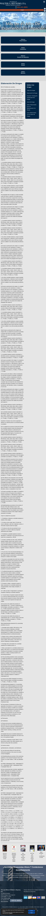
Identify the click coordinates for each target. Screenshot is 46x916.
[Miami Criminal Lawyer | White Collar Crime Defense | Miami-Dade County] (13, 5)
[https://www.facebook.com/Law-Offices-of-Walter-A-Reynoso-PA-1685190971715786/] (45, 9)
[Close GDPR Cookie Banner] (36, 909)
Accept (30, 910)
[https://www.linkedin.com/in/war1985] (45, 11)
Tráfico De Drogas (31, 90)
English (22, 9)
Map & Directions (4, 901)
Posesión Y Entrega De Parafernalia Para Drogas (32, 97)
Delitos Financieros (23, 48)
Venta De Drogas (31, 102)
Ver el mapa (16, 900)
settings (10, 913)
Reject (31, 912)
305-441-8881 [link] (22, 7)
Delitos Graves (23, 64)
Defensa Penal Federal (22, 40)
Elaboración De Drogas (32, 93)
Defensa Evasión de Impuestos (23, 56)
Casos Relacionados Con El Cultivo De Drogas (31, 114)
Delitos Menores (23, 72)
